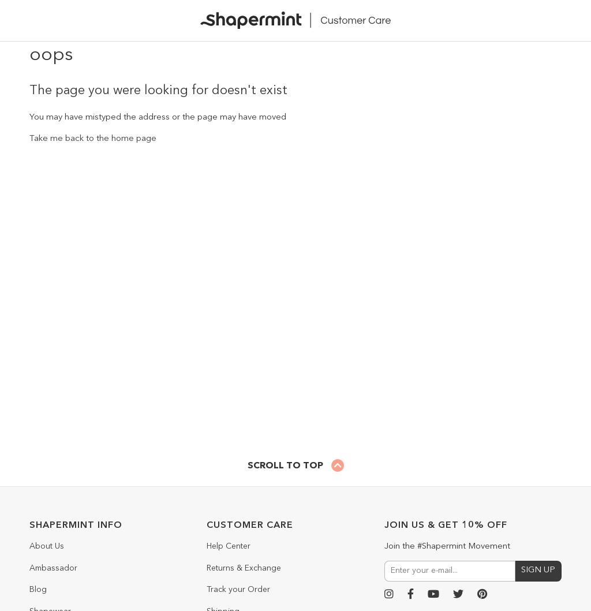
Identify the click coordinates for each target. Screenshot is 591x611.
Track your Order (238, 590)
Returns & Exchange (244, 568)
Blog (38, 590)
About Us (46, 546)
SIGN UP (538, 570)
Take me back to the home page (92, 139)
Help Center (228, 546)
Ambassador (53, 568)
